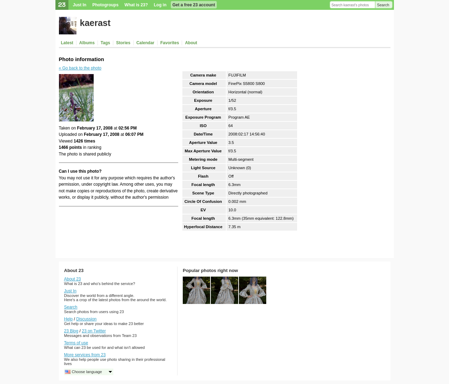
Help (68, 319)
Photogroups (105, 4)
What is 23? (136, 4)
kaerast (95, 23)
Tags (105, 42)
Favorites (169, 42)
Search (383, 5)
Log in (160, 4)
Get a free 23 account (194, 4)
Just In (80, 4)
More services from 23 (85, 354)
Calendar (145, 42)
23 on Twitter (94, 331)
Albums (87, 42)
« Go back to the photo (80, 68)
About (191, 42)
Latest (67, 42)
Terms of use (76, 342)
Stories (123, 42)
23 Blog (71, 331)
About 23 (72, 279)
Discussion (86, 319)
